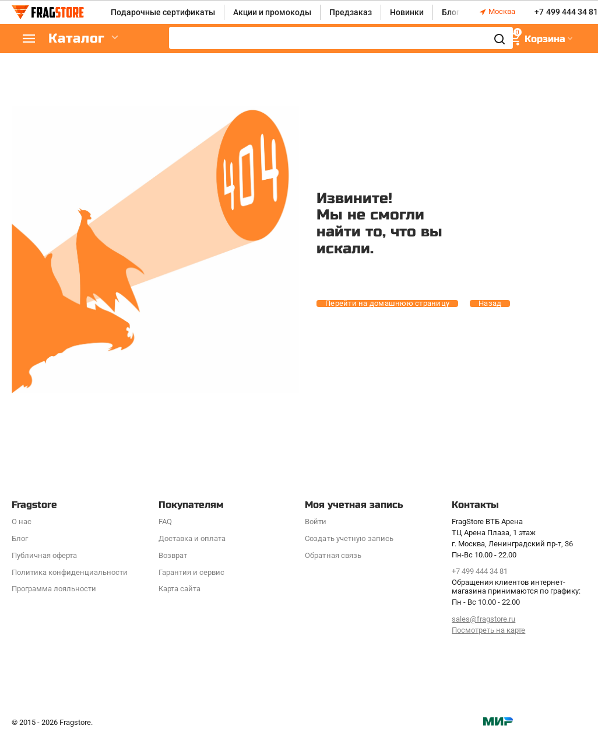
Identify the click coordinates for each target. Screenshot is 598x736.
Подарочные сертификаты (163, 12)
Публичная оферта (44, 555)
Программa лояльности (54, 588)
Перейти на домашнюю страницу (387, 303)
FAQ (165, 521)
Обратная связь (333, 555)
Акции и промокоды (272, 12)
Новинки (407, 12)
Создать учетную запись (349, 538)
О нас (21, 521)
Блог (451, 12)
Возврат (173, 555)
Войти (315, 521)
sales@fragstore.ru (483, 619)
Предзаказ (350, 12)
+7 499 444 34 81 (565, 12)
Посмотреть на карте (488, 630)
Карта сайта (179, 588)
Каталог (81, 39)
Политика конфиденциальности (70, 572)
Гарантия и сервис (191, 572)
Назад (490, 303)
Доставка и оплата (192, 538)
